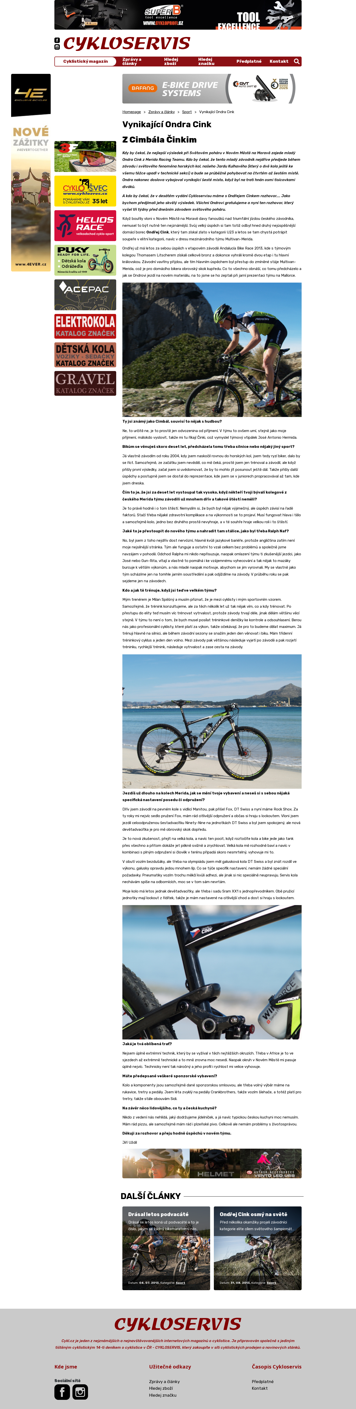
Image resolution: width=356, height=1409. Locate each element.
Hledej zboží (171, 61)
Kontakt (279, 61)
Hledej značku (206, 61)
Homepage (131, 112)
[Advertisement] (85, 105)
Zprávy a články (131, 61)
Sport (187, 112)
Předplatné (249, 61)
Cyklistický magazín (85, 61)
